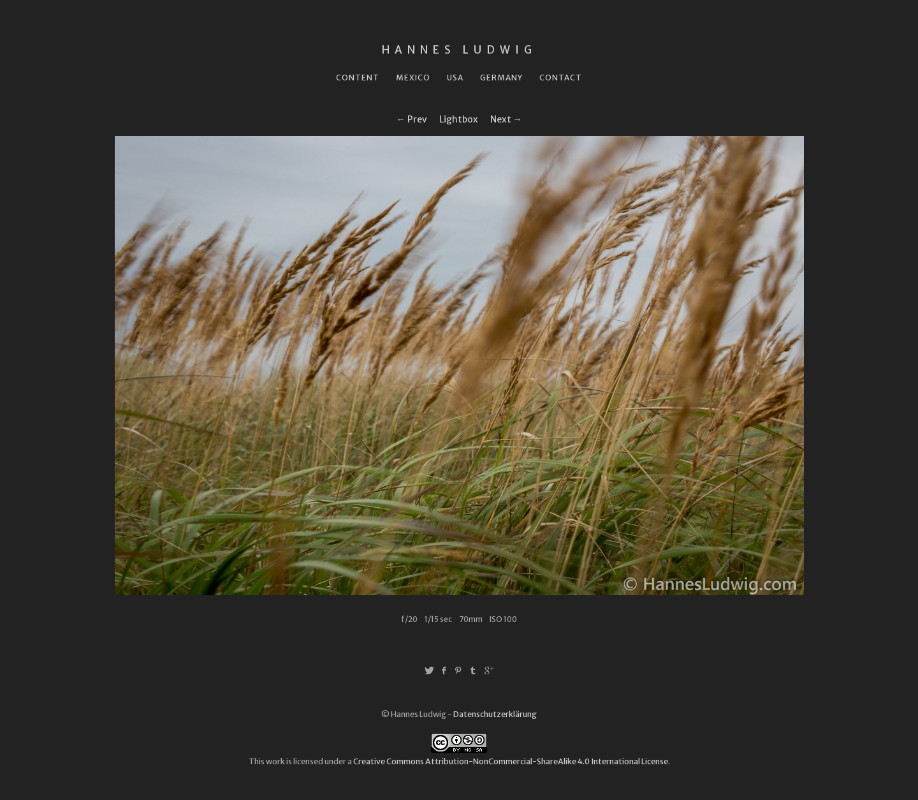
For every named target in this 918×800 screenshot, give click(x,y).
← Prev (412, 119)
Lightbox (458, 119)
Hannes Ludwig (459, 50)
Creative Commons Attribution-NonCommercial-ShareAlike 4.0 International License (510, 761)
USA (455, 77)
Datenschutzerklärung (495, 714)
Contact (560, 77)
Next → (506, 119)
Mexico (413, 77)
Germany (501, 77)
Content (357, 77)
